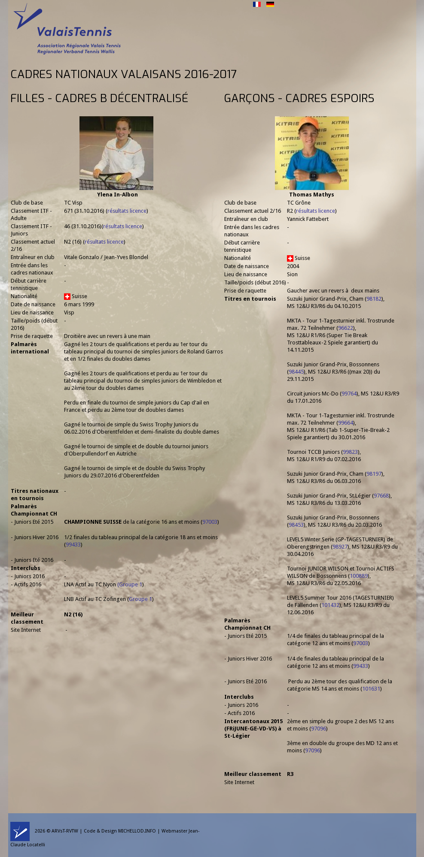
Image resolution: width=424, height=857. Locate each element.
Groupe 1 (130, 584)
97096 (318, 728)
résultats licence (126, 211)
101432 (330, 605)
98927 (340, 546)
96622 (345, 328)
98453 (296, 525)
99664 (345, 422)
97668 (381, 495)
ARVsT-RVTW (65, 831)
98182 (373, 299)
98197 (373, 474)
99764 (349, 393)
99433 (73, 544)
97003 (209, 522)
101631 (371, 688)
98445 (296, 371)
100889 (359, 576)
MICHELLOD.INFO (137, 831)
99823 (350, 452)
